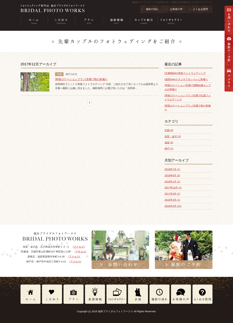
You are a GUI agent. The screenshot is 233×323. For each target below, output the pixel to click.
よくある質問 (200, 9)
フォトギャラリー (171, 22)
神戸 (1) (168, 148)
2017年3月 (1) (172, 193)
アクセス (229, 80)
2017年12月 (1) (173, 187)
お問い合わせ (229, 20)
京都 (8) (168, 130)
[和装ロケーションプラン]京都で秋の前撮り (81, 79)
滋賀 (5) (168, 142)
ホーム (34, 22)
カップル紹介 (144, 22)
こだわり (61, 22)
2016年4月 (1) (172, 199)
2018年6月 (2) (172, 175)
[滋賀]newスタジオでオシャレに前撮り (186, 79)
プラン (89, 22)
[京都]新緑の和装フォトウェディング (185, 73)
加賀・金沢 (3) (172, 136)
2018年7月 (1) (172, 169)
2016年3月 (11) (173, 206)
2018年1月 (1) (172, 181)
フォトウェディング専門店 (59, 8)
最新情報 (116, 22)
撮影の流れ (152, 9)
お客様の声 (176, 9)
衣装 (198, 22)
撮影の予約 (229, 49)
